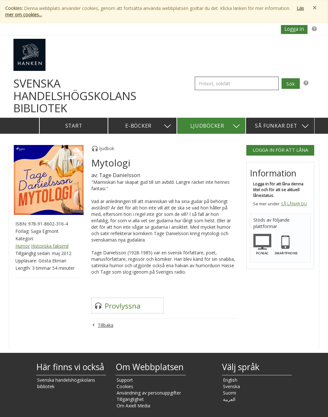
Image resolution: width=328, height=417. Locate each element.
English (230, 380)
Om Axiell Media (133, 406)
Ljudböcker (215, 126)
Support (125, 380)
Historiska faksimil (50, 246)
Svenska (231, 386)
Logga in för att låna (280, 150)
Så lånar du (294, 204)
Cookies (125, 386)
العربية (229, 399)
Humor (22, 246)
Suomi (229, 393)
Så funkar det (282, 126)
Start (73, 125)
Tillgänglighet (130, 399)
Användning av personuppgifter (149, 393)
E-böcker (148, 126)
